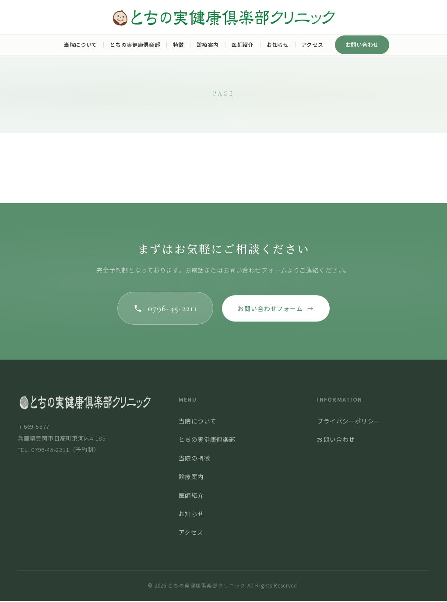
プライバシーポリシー (348, 421)
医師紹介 (243, 44)
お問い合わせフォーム (277, 309)
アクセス (313, 44)
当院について (80, 44)
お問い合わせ (362, 45)
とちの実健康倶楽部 (135, 44)
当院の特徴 (194, 459)
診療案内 (208, 44)
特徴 (178, 44)
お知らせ (278, 44)
